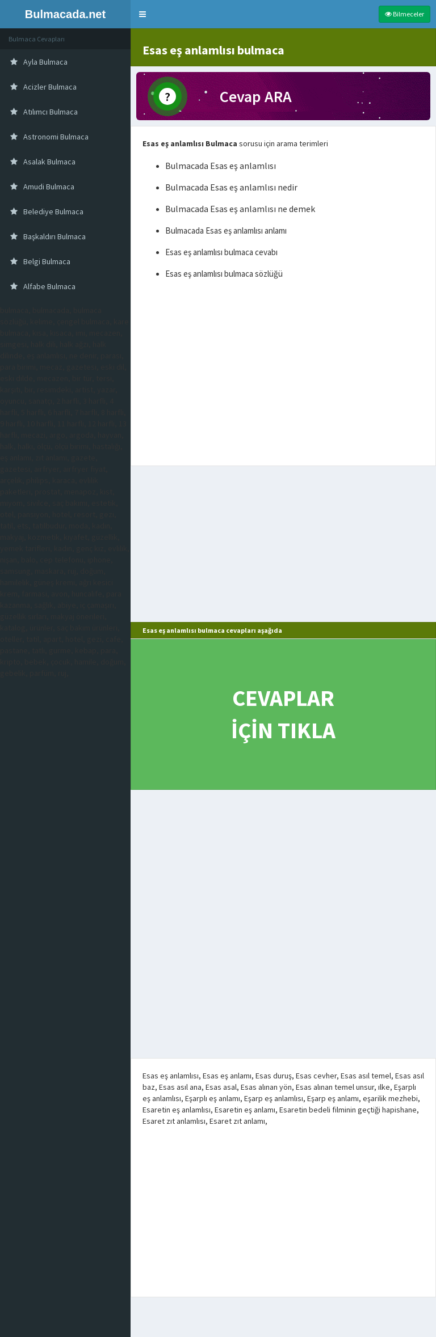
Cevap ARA (256, 96)
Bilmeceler (404, 14)
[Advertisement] (283, 374)
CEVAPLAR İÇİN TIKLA (283, 714)
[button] (142, 14)
